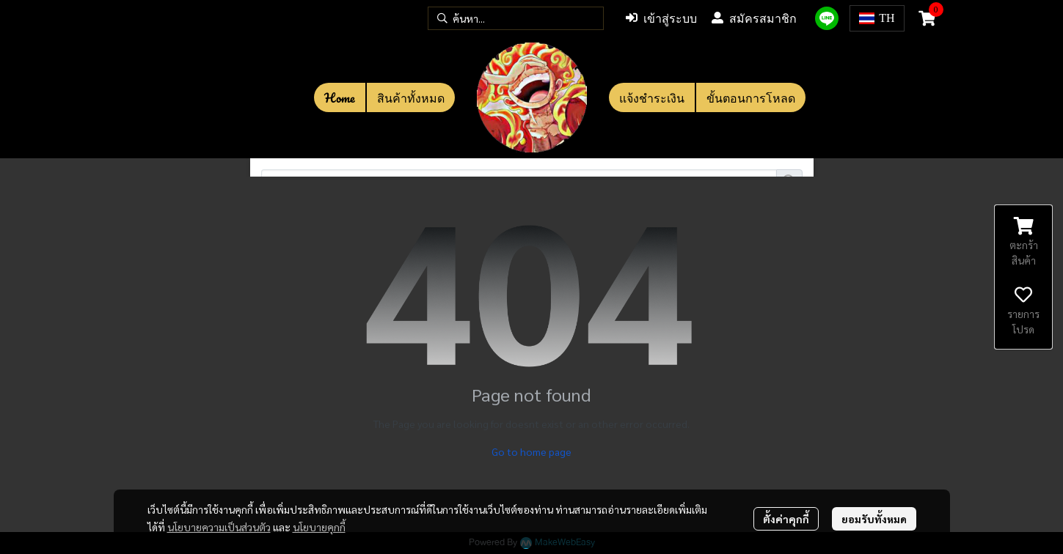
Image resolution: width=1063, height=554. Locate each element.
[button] (515, 18)
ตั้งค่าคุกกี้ (786, 518)
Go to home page (531, 451)
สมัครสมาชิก (754, 18)
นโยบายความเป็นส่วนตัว (219, 526)
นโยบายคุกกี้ (319, 526)
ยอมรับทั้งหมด (874, 518)
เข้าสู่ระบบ (661, 18)
